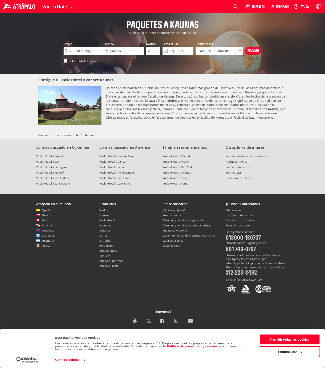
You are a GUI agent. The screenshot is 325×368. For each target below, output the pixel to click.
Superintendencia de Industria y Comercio (188, 235)
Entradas (105, 240)
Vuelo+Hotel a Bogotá (50, 156)
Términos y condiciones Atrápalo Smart (186, 225)
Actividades (106, 246)
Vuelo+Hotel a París (174, 178)
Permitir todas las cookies (289, 339)
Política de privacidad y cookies (192, 346)
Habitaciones (204, 44)
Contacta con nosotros (240, 220)
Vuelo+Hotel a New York (177, 167)
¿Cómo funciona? (236, 161)
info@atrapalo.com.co (248, 279)
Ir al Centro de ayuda (239, 215)
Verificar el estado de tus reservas (247, 156)
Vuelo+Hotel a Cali (47, 161)
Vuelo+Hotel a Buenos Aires (116, 156)
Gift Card (104, 256)
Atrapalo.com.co (48, 135)
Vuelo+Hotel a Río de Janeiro (117, 172)
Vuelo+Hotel (71, 135)
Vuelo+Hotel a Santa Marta (53, 183)
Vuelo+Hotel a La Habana (115, 183)
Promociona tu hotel (239, 178)
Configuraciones (67, 359)
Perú (44, 220)
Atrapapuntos (108, 251)
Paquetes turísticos (238, 167)
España (46, 210)
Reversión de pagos (238, 225)
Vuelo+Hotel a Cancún (113, 161)
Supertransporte (172, 240)
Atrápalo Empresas (111, 261)
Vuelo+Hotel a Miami (175, 161)
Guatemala (48, 235)
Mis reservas (233, 210)
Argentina (47, 240)
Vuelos (103, 210)
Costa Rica (47, 230)
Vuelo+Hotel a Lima (111, 167)
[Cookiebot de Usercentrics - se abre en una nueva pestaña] (27, 360)
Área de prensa (171, 215)
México (46, 246)
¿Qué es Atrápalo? (173, 210)
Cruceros (105, 230)
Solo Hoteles (233, 172)
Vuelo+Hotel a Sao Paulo (114, 178)
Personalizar (290, 351)
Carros (103, 235)
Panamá (46, 225)
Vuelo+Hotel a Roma (175, 183)
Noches (151, 44)
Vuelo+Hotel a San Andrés (52, 178)
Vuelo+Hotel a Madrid (176, 156)
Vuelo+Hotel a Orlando (176, 172)
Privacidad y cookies (175, 230)
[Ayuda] (301, 6)
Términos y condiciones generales (183, 220)
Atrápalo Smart (108, 266)
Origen (68, 44)
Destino (109, 44)
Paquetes (105, 225)
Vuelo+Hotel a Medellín (50, 172)
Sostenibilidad (171, 246)
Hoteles (104, 215)
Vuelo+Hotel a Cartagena (51, 167)
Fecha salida (170, 44)
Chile (44, 215)
